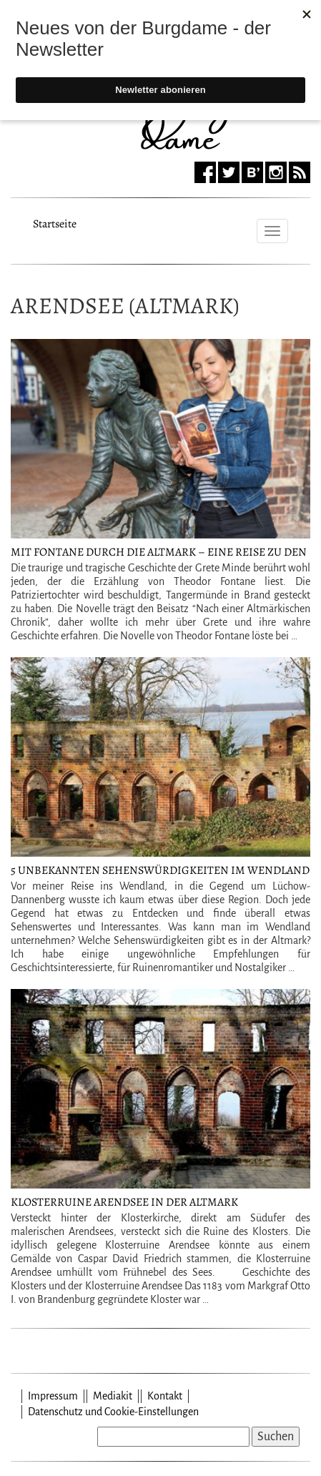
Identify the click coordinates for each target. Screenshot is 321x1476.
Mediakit (112, 1396)
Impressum (53, 1396)
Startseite (54, 221)
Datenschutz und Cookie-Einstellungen (113, 1411)
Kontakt (164, 1396)
